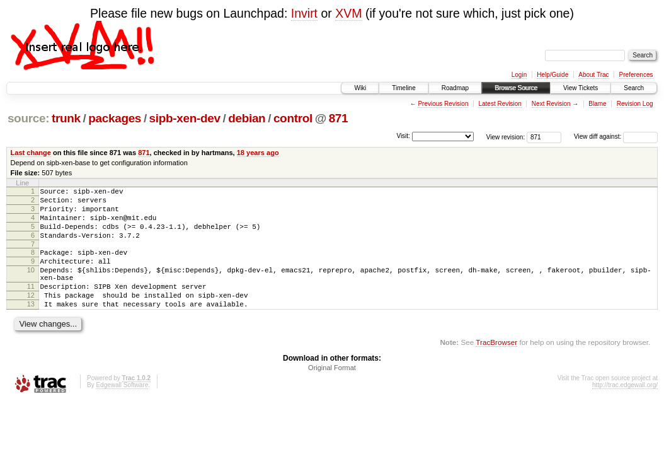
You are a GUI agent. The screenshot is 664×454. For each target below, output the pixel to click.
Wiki (360, 87)
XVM (348, 13)
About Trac (593, 74)
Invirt (304, 13)
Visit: (403, 135)
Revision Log (635, 103)
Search (634, 87)
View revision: (505, 136)
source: (28, 118)
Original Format (332, 392)
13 (31, 326)
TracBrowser (496, 367)
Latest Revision (499, 103)
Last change (31, 152)
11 (31, 305)
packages (114, 118)
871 (338, 118)
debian (246, 118)
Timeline (403, 87)
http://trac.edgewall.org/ (625, 409)
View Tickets (580, 87)
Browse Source (516, 87)
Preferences (636, 74)
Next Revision (551, 103)
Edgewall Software (122, 409)
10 (31, 285)
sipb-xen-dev (184, 118)
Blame (597, 103)
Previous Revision (443, 103)
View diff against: (616, 136)
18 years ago (258, 152)
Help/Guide (552, 74)
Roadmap (455, 87)
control (292, 118)
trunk (66, 118)
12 (31, 316)
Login (519, 74)
